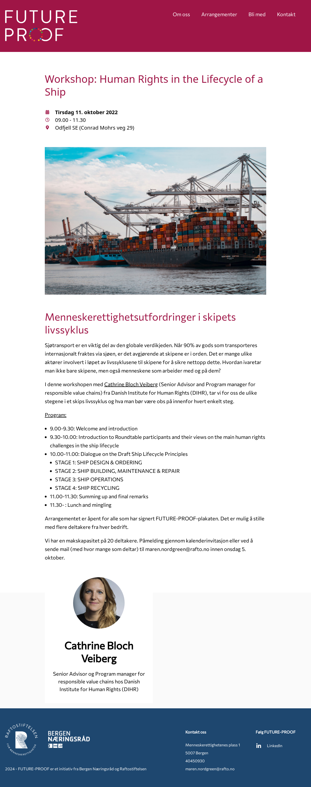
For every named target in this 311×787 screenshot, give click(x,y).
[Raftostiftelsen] (21, 739)
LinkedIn (269, 746)
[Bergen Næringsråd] (69, 739)
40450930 (195, 760)
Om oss (181, 14)
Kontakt (286, 14)
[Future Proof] (41, 26)
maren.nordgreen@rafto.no (210, 768)
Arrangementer (219, 14)
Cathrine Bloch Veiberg (131, 384)
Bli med (257, 14)
